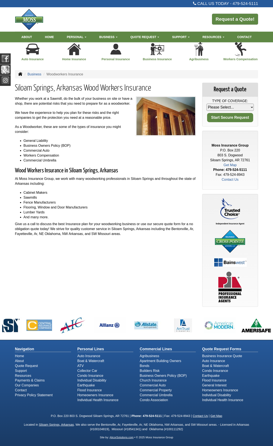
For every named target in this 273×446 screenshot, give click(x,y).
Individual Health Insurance (98, 400)
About (26, 37)
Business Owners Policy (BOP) (163, 375)
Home (49, 37)
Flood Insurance (89, 390)
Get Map (230, 165)
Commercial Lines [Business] (156, 349)
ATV (80, 366)
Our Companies (27, 385)
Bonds (144, 366)
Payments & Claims (30, 380)
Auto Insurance (88, 356)
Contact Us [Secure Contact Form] (230, 179)
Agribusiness (149, 356)
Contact (244, 37)
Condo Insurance (90, 375)
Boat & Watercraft (90, 361)
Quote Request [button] (144, 37)
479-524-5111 (245, 3)
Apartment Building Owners (160, 361)
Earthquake (86, 385)
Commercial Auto (153, 385)
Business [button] (108, 37)
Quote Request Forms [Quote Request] (221, 349)
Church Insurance (153, 380)
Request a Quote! (235, 19)
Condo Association (154, 400)
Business (34, 74)
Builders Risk (150, 371)
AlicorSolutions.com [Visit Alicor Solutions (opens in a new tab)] (122, 437)
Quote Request (26, 366)
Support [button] (181, 37)
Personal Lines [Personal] (90, 349)
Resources (23, 375)
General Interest (214, 385)
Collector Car (87, 371)
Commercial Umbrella (156, 395)
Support (21, 371)
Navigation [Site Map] (24, 349)
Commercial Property (156, 390)
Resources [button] (213, 37)
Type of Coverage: (230, 101)
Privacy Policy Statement (34, 395)
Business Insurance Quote (222, 356)
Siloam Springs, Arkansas (56, 424)
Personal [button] (76, 37)
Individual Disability (91, 380)
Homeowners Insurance (95, 395)
